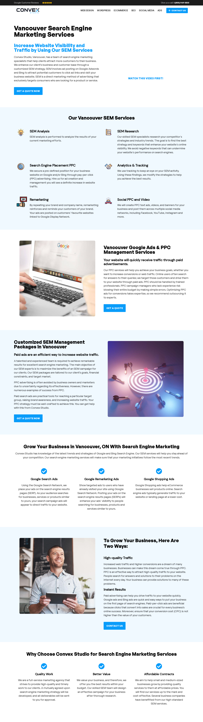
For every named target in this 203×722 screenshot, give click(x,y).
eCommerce (121, 10)
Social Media (146, 10)
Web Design (87, 10)
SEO (133, 10)
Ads (160, 10)
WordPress (103, 10)
